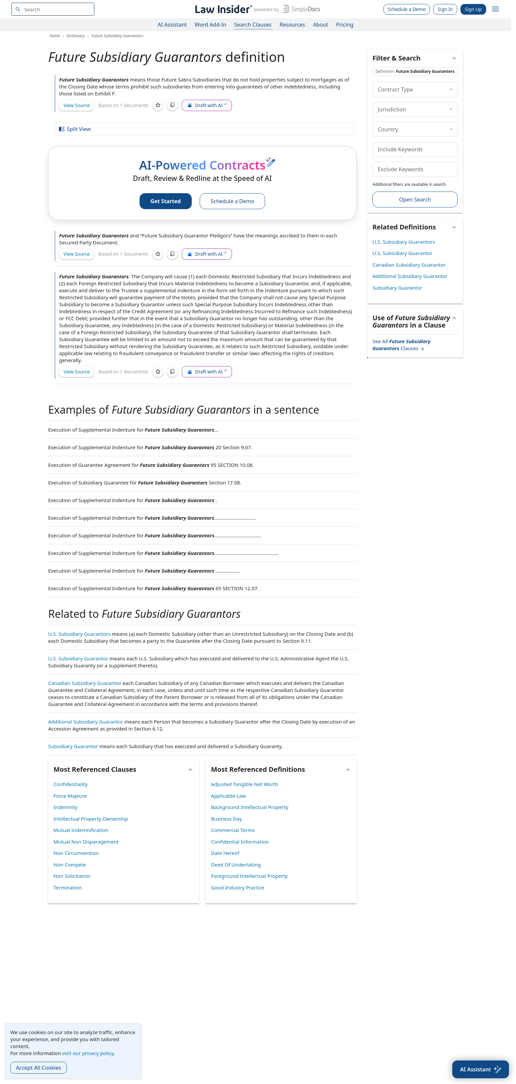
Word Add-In (210, 24)
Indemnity (65, 807)
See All (401, 344)
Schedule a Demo (407, 9)
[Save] (158, 105)
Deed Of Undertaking (236, 864)
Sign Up (473, 9)
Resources (292, 24)
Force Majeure (70, 795)
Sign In (445, 9)
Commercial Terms (233, 830)
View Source (76, 105)
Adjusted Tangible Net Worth (244, 784)
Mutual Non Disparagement (86, 841)
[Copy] (172, 105)
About (320, 24)
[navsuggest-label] (52, 9)
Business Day (226, 818)
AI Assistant (172, 24)
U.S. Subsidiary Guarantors (79, 633)
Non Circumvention (76, 853)
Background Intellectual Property (249, 807)
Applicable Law (228, 795)
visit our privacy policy (88, 1053)
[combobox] (52, 9)
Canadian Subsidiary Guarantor (84, 683)
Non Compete (69, 864)
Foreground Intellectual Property (249, 876)
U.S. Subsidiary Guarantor (78, 658)
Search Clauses (252, 24)
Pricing (345, 24)
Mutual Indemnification (80, 830)
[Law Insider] (256, 9)
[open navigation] (495, 9)
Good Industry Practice (237, 887)
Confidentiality (70, 784)
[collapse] (451, 89)
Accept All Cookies (38, 1067)
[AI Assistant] (480, 1069)
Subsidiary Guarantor (73, 746)
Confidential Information (240, 841)
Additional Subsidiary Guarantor (85, 721)
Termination (67, 887)
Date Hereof (225, 853)
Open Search (415, 199)
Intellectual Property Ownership (90, 818)
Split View (74, 129)
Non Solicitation (71, 876)
